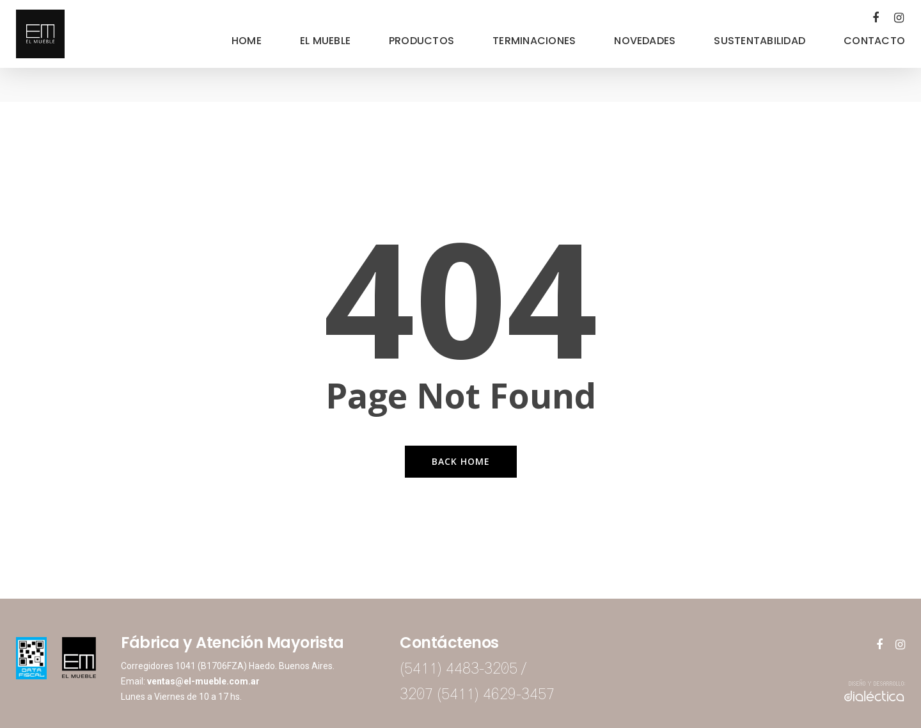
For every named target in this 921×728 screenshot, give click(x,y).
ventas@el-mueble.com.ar (203, 681)
